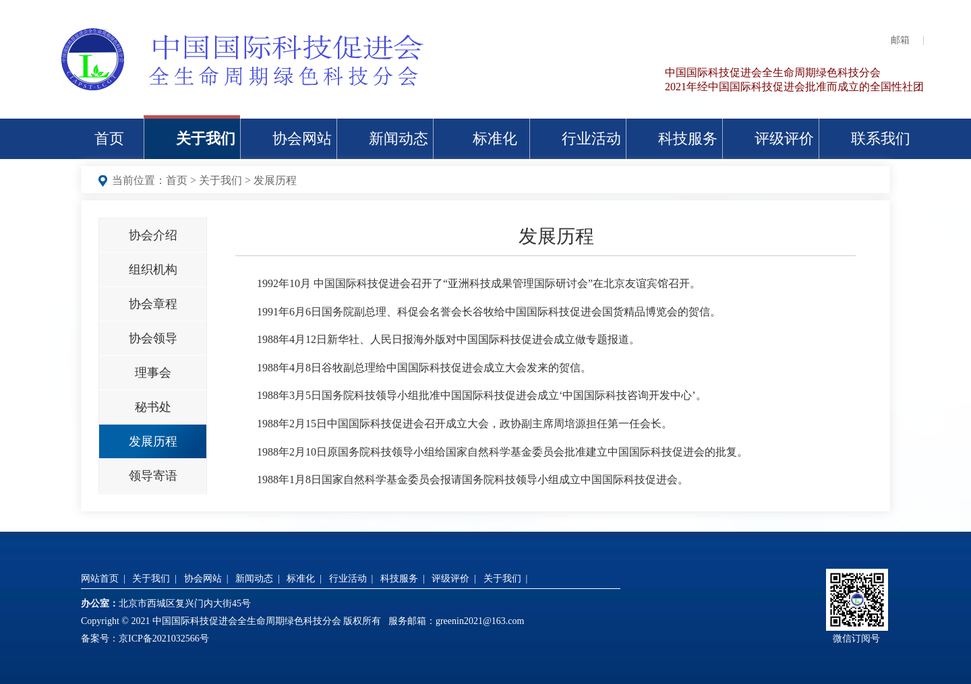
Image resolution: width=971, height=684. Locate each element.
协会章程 (153, 304)
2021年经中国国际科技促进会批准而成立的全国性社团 (794, 86)
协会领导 (153, 338)
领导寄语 (153, 476)
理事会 (153, 372)
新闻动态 (398, 138)
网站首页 (100, 578)
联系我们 (880, 138)
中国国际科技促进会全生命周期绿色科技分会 (773, 72)
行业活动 (591, 138)
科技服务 (687, 138)
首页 (109, 138)
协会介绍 (153, 235)
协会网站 (302, 138)
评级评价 (784, 138)
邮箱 (900, 40)
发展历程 (275, 180)
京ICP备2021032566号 (164, 638)
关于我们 (205, 138)
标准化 (495, 138)
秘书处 (153, 407)
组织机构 (153, 269)
